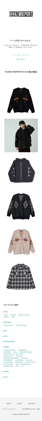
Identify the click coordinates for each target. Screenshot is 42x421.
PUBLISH (29, 360)
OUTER (6, 317)
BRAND (6, 347)
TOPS (6, 312)
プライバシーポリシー (9, 409)
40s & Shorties (31, 362)
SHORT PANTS (21, 325)
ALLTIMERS (19, 360)
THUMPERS (22, 350)
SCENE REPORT (9, 350)
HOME (8, 403)
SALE (6, 377)
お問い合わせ (21, 59)
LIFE (17, 366)
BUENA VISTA (9, 356)
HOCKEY (24, 358)
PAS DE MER (8, 364)
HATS (6, 336)
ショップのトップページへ (21, 55)
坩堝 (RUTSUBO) (26, 352)
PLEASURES (8, 362)
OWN (15, 352)
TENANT (19, 356)
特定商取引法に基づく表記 (31, 409)
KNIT (13, 317)
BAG (5, 331)
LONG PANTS (8, 325)
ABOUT (19, 403)
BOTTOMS (7, 322)
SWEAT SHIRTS (24, 315)
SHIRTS (13, 315)
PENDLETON (8, 366)
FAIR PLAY (19, 362)
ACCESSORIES (9, 341)
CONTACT (32, 403)
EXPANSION (8, 360)
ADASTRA (7, 352)
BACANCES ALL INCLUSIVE (14, 354)
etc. (23, 366)
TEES (6, 315)
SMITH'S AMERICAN (23, 364)
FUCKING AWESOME (11, 358)
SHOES (6, 371)
